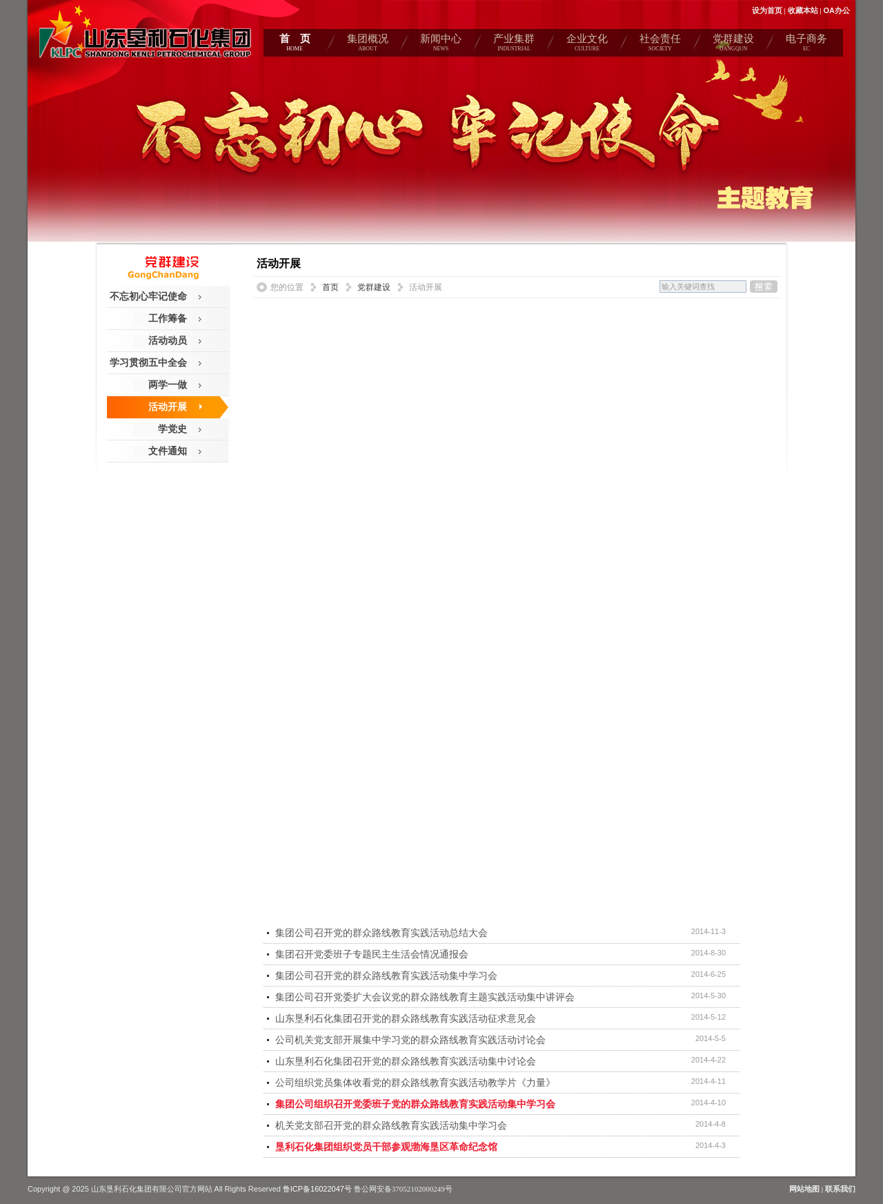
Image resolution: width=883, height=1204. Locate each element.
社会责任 (660, 45)
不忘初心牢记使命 (148, 296)
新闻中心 (441, 45)
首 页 (295, 45)
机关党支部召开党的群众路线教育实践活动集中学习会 (391, 1125)
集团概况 (368, 45)
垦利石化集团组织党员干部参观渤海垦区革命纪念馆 (386, 1146)
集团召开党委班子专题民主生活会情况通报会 (371, 954)
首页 (330, 287)
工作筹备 (167, 318)
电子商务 (806, 45)
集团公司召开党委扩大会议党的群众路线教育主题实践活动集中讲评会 (425, 996)
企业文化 (587, 45)
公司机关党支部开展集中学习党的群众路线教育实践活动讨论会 (410, 1039)
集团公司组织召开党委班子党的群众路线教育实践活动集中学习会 (415, 1103)
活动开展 (167, 406)
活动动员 (167, 340)
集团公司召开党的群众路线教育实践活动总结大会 (381, 932)
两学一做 (167, 384)
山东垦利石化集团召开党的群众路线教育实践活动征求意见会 (405, 1018)
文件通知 (167, 450)
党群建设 (733, 45)
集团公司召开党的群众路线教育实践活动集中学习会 (386, 975)
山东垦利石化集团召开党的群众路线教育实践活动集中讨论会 (405, 1061)
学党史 (172, 428)
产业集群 (514, 45)
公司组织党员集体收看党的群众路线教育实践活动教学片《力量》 (415, 1082)
